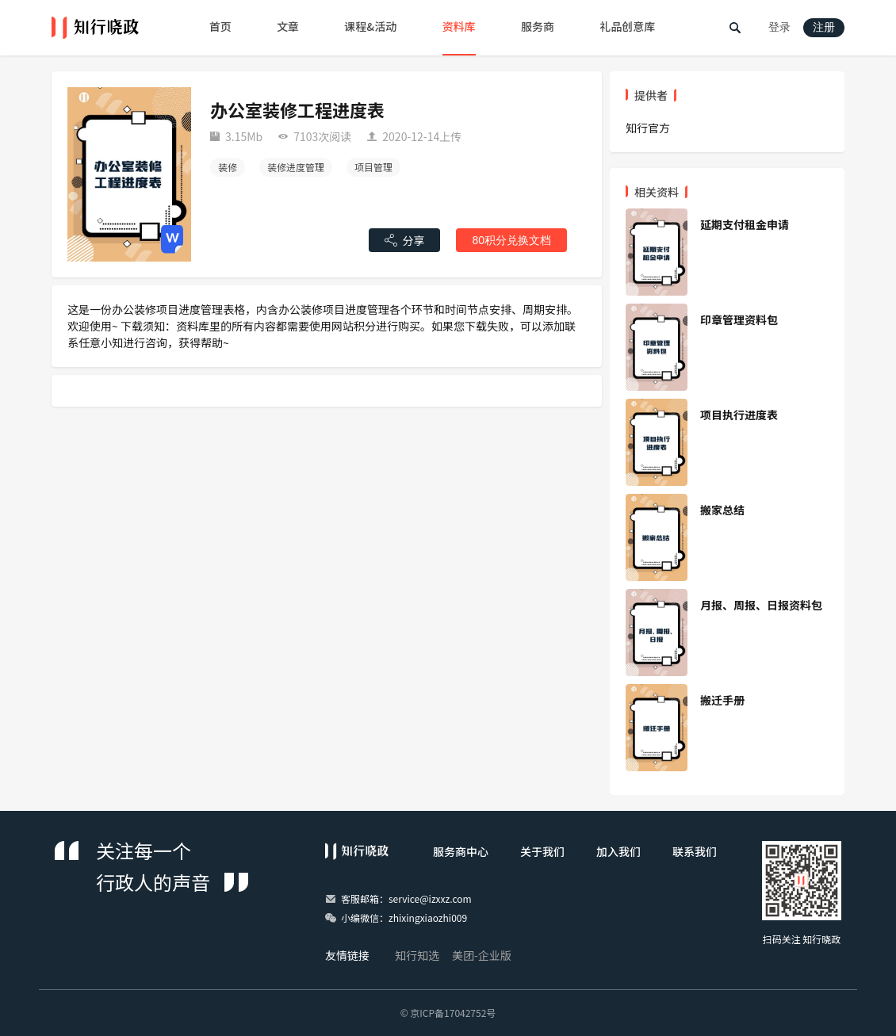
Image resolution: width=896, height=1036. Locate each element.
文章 (288, 26)
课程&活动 (370, 26)
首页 (220, 26)
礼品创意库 (627, 26)
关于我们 (542, 851)
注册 (824, 27)
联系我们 (694, 851)
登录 (779, 27)
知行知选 (417, 955)
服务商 (537, 26)
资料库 (459, 26)
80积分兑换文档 (511, 240)
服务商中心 (460, 851)
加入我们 (618, 851)
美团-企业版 (481, 955)
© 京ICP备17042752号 (448, 1012)
